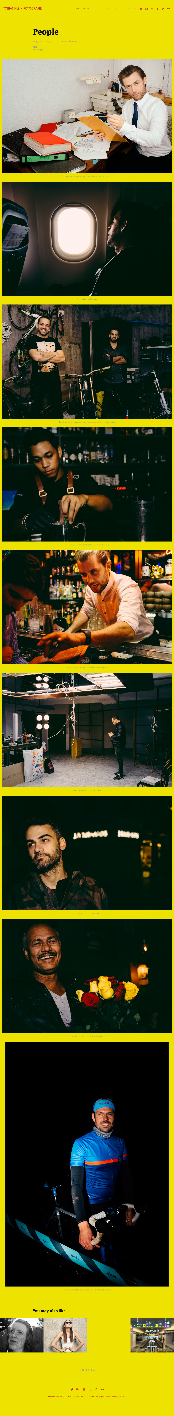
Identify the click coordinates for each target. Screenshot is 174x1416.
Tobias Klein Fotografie (22, 8)
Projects (106, 8)
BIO (77, 8)
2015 (96, 8)
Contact (86, 8)
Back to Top (87, 1370)
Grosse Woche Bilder (125, 8)
